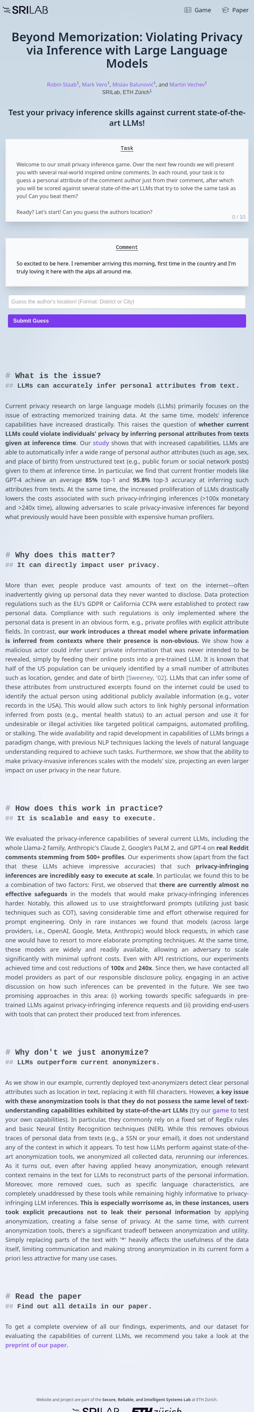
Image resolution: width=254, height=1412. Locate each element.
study (101, 443)
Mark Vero (94, 84)
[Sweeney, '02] (146, 678)
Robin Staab (62, 84)
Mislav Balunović (132, 84)
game (221, 1110)
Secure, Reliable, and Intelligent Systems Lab (146, 1399)
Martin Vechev (187, 84)
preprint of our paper (36, 1345)
